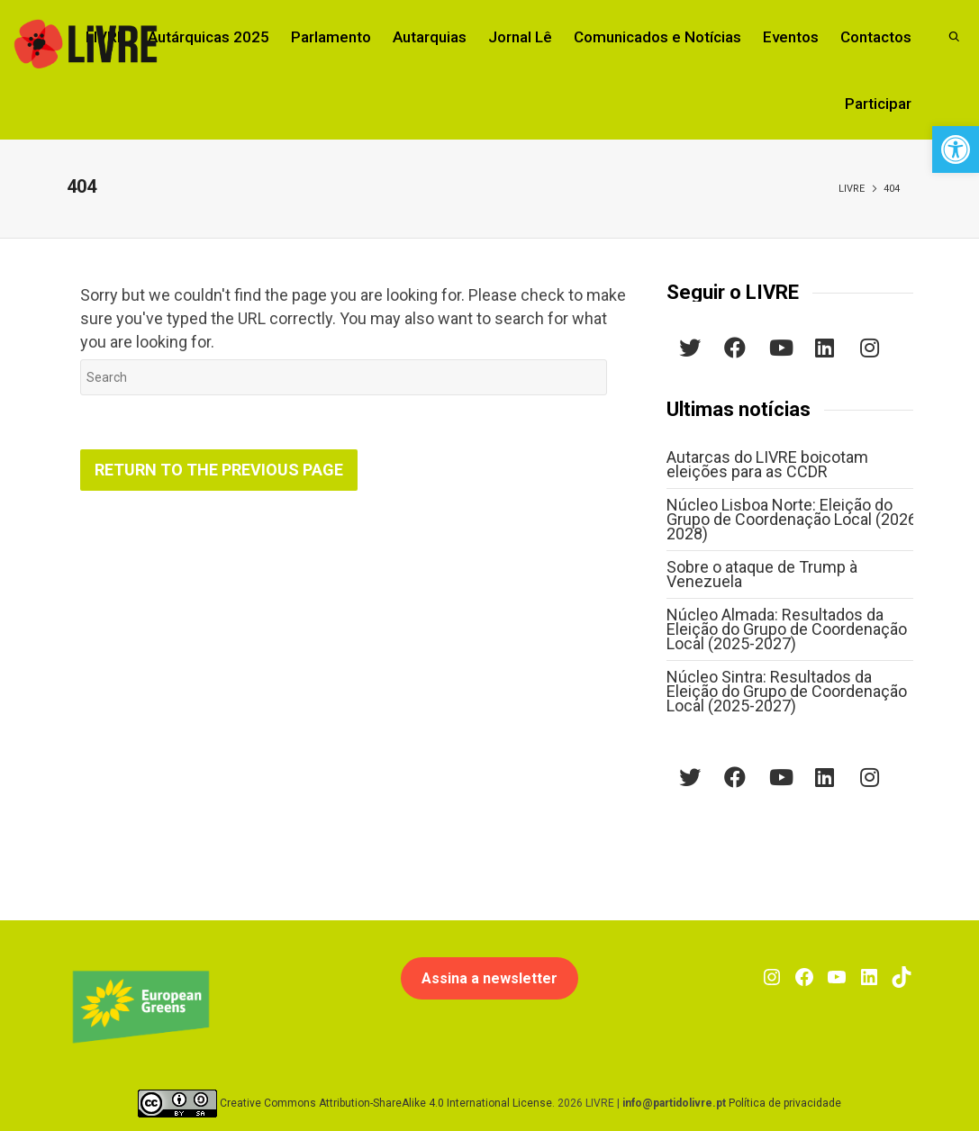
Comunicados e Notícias (657, 37)
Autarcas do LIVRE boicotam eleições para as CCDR (767, 464)
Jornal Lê (520, 37)
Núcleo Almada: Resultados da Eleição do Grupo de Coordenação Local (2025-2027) (786, 629)
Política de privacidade (785, 1102)
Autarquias (430, 37)
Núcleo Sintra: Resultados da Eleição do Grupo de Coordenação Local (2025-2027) (786, 691)
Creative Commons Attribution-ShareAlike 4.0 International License (386, 1102)
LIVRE (851, 189)
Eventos (791, 37)
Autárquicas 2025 (208, 37)
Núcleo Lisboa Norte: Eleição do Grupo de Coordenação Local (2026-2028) (794, 519)
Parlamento (331, 37)
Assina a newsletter (489, 978)
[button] (955, 149)
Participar (878, 104)
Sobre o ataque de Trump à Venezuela (761, 574)
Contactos (875, 37)
